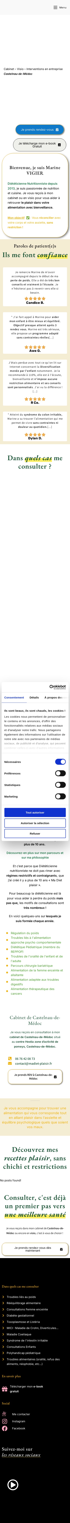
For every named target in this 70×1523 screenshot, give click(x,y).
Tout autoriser (35, 812)
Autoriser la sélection (35, 823)
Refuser (35, 833)
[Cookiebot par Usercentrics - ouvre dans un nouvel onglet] (50, 687)
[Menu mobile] (60, 7)
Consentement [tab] (14, 697)
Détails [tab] (34, 697)
